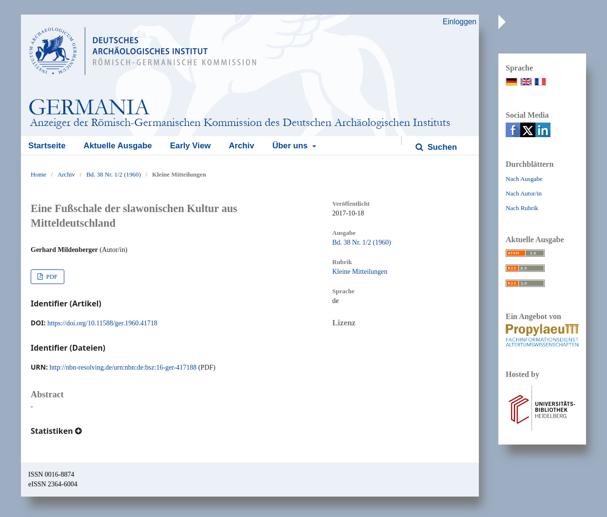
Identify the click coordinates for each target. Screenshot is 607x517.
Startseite (46, 145)
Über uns (291, 145)
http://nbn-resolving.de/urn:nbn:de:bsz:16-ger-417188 (123, 367)
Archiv (241, 145)
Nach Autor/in (524, 193)
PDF (50, 276)
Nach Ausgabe (524, 178)
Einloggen (459, 22)
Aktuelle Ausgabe (118, 145)
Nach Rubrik (522, 208)
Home (38, 174)
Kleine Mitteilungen (359, 271)
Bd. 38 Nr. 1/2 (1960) (113, 174)
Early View (190, 145)
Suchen (441, 147)
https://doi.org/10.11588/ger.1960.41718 (102, 323)
